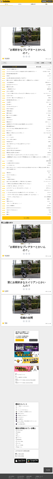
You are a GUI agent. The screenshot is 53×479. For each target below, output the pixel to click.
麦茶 (50, 104)
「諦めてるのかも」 (20, 413)
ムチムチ (49, 192)
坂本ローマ (48, 128)
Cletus (49, 97)
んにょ (49, 86)
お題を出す (33, 4)
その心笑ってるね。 (47, 71)
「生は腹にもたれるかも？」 (22, 415)
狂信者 (49, 163)
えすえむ (49, 165)
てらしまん (48, 130)
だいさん (18, 443)
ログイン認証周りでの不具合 (26, 377)
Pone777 (49, 95)
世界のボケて (48, 82)
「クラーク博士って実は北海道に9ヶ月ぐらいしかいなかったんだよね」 (26, 421)
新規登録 (44, 1)
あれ (50, 73)
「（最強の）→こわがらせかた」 (23, 406)
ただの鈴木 (48, 84)
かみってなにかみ (47, 132)
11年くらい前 (48, 58)
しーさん (49, 194)
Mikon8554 (18, 439)
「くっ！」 (18, 408)
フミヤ (49, 124)
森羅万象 (49, 89)
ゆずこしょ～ (48, 121)
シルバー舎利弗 (19, 445)
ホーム (6, 4)
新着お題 (28, 477)
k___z (17, 436)
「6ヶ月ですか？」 (20, 417)
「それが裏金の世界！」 (21, 424)
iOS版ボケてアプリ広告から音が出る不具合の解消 (26, 380)
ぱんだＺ (49, 171)
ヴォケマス (18, 437)
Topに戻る (48, 469)
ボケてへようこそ (33, 340)
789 (4, 323)
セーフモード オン (19, 340)
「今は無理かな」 (20, 419)
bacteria (49, 152)
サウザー (49, 205)
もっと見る (26, 218)
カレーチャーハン (47, 93)
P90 (50, 212)
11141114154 (19, 430)
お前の (49, 141)
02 (50, 174)
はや (50, 91)
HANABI (49, 119)
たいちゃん (48, 185)
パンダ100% (48, 126)
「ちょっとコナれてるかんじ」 (22, 410)
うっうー (49, 80)
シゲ (50, 78)
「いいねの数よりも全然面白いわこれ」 (24, 411)
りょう (49, 183)
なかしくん (48, 102)
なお (50, 159)
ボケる (19, 4)
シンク (49, 139)
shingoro (18, 432)
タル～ (49, 172)
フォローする (19, 455)
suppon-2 (49, 99)
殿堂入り (10, 477)
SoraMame (49, 207)
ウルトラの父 (48, 179)
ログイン (50, 1)
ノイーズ (49, 214)
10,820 (5, 59)
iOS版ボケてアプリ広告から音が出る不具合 (26, 382)
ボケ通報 (37, 62)
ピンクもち (48, 113)
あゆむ (49, 177)
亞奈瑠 (49, 146)
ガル (50, 150)
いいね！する (19, 453)
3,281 (5, 291)
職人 (47, 4)
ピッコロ (49, 106)
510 (50, 203)
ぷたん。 (49, 201)
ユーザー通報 (48, 62)
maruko (49, 110)
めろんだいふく (48, 190)
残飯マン (49, 199)
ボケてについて (38, 477)
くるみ (49, 209)
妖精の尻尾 (48, 160)
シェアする (4, 62)
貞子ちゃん (48, 188)
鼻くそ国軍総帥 (48, 196)
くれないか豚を (19, 441)
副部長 (49, 137)
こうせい (49, 148)
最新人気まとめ (20, 477)
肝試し (49, 115)
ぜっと (49, 108)
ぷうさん (49, 154)
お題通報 (42, 62)
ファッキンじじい (47, 181)
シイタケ (49, 117)
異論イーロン (19, 447)
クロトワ (49, 75)
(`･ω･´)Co (49, 69)
